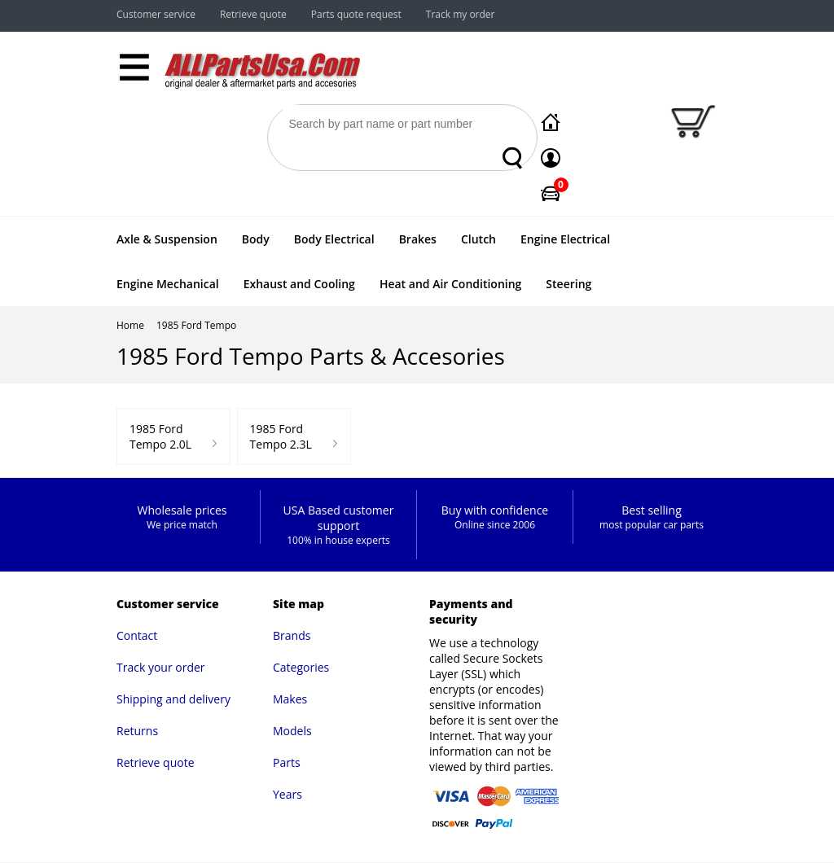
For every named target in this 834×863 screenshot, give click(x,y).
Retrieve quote (253, 14)
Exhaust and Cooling (299, 283)
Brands (291, 635)
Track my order (460, 14)
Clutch (478, 239)
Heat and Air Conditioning (450, 283)
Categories (301, 667)
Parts (287, 762)
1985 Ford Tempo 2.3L (281, 436)
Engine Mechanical (167, 283)
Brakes (418, 239)
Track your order (160, 667)
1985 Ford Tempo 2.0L (160, 436)
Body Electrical (334, 239)
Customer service (155, 14)
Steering (568, 283)
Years (287, 794)
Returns (137, 730)
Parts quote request (356, 14)
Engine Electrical (565, 239)
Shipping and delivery (173, 699)
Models (292, 730)
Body (256, 239)
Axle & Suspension (166, 239)
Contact (136, 635)
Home (130, 325)
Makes (290, 699)
